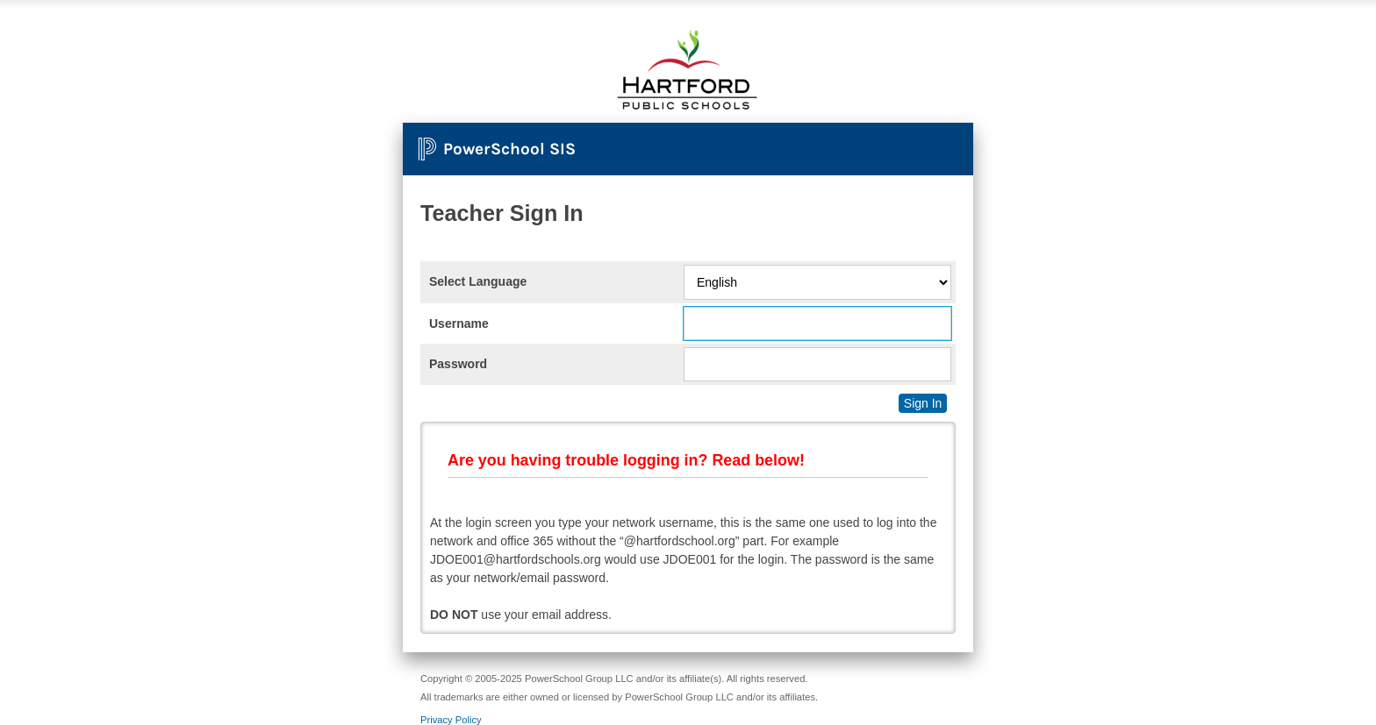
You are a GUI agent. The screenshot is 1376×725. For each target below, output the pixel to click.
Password (458, 364)
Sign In (923, 403)
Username (459, 323)
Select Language (478, 281)
